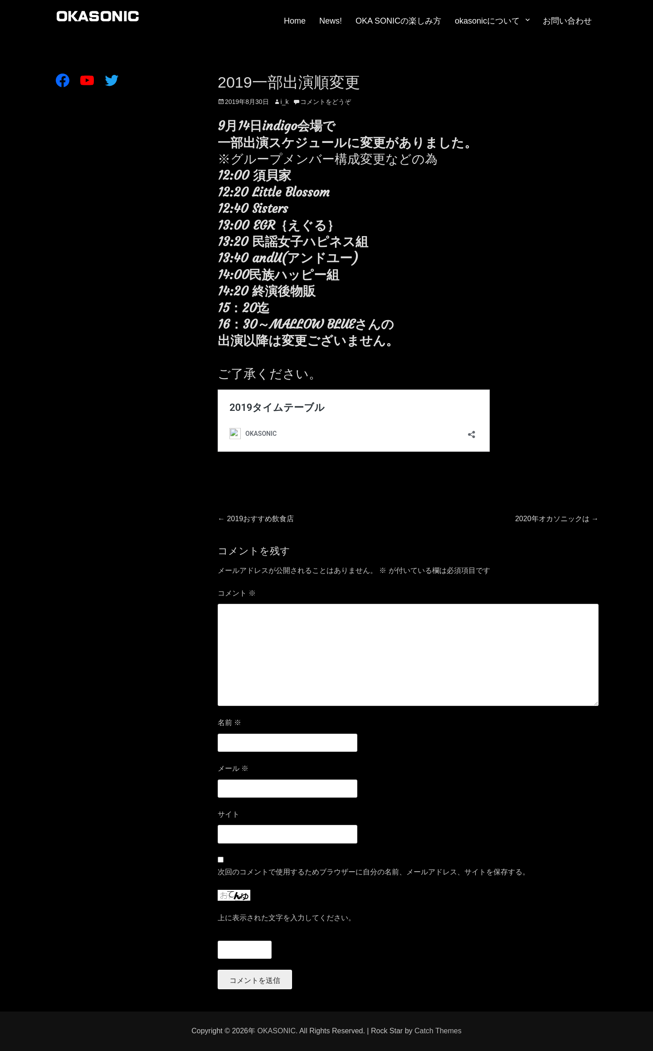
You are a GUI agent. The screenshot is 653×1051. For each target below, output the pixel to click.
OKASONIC (276, 1031)
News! (330, 20)
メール (233, 768)
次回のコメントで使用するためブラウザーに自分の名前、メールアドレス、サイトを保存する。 (374, 872)
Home (295, 20)
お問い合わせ (567, 20)
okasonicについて (487, 20)
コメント (237, 593)
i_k (285, 101)
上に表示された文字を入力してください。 (287, 918)
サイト (228, 814)
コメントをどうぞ (325, 101)
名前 (229, 722)
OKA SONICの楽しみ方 (398, 20)
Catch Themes (438, 1031)
